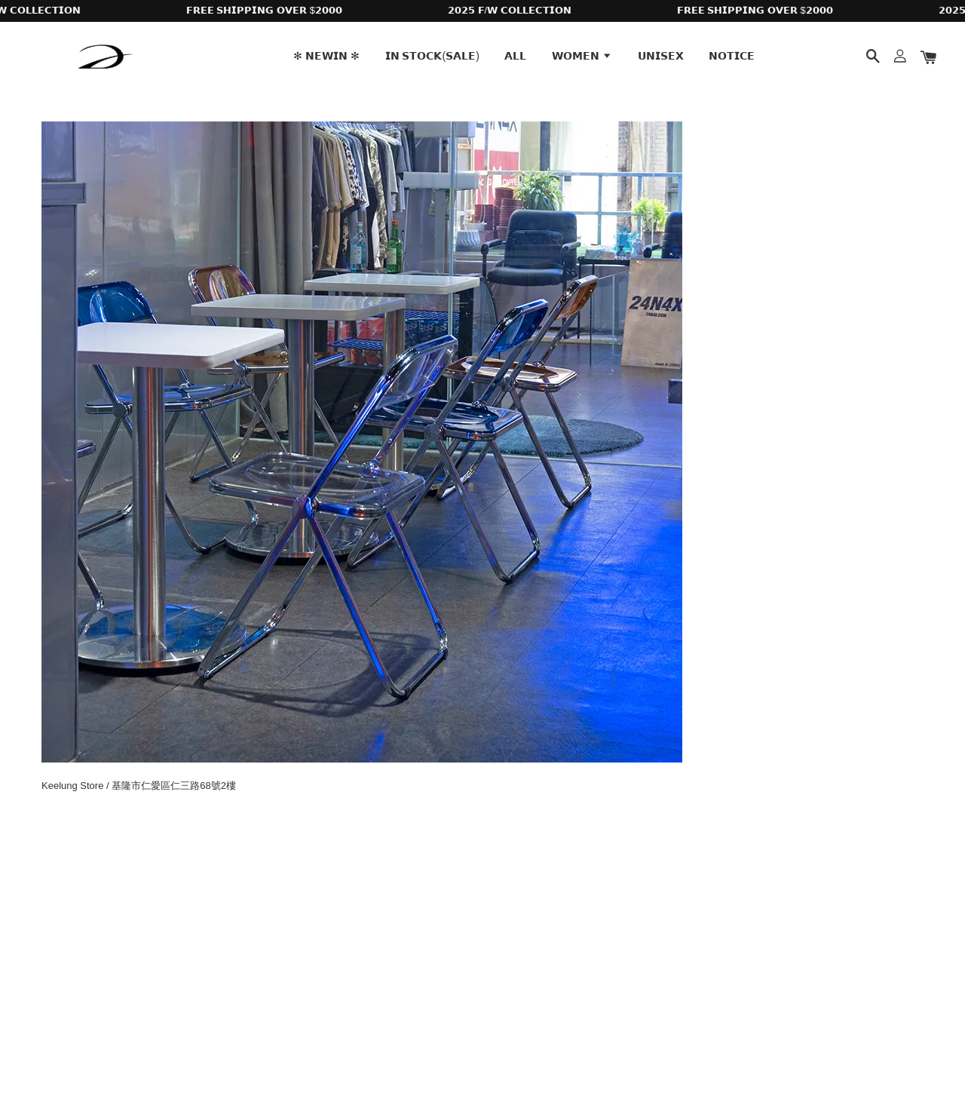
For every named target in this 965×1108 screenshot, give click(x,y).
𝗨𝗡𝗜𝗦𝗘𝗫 (661, 56)
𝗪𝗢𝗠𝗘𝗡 (582, 56)
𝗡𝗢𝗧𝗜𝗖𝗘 (732, 56)
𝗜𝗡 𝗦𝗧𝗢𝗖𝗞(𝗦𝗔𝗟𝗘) (432, 56)
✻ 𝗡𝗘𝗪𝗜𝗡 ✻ (326, 56)
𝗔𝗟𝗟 (515, 56)
